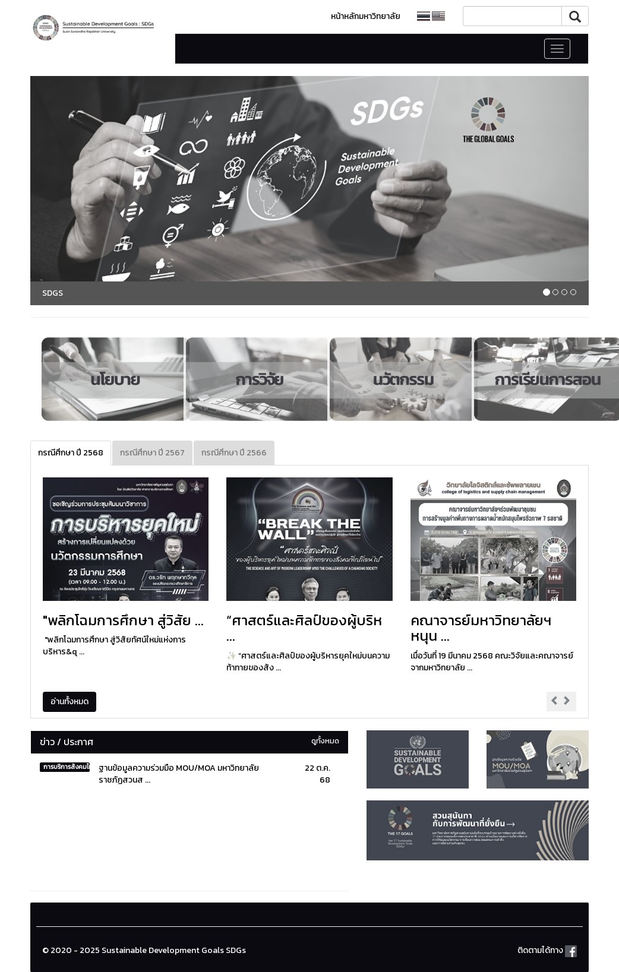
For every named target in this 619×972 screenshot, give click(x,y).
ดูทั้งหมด (325, 740)
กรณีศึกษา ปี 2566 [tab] (234, 453)
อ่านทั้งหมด (69, 701)
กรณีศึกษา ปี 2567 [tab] (152, 453)
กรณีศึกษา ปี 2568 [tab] (70, 453)
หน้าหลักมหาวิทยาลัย (365, 16)
